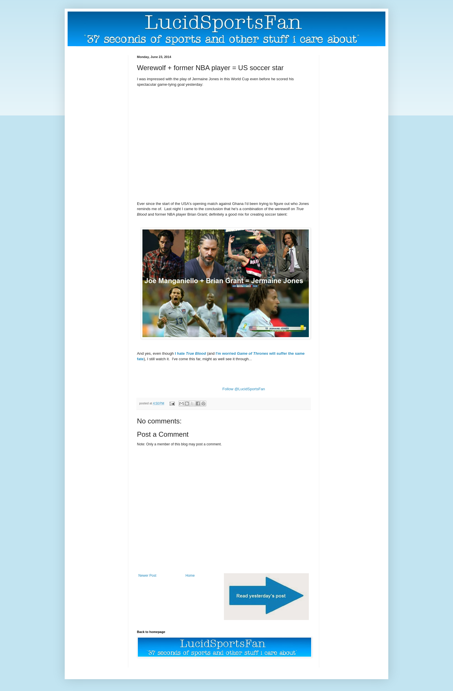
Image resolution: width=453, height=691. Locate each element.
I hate (190, 353)
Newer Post (147, 576)
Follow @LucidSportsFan (243, 389)
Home (190, 576)
